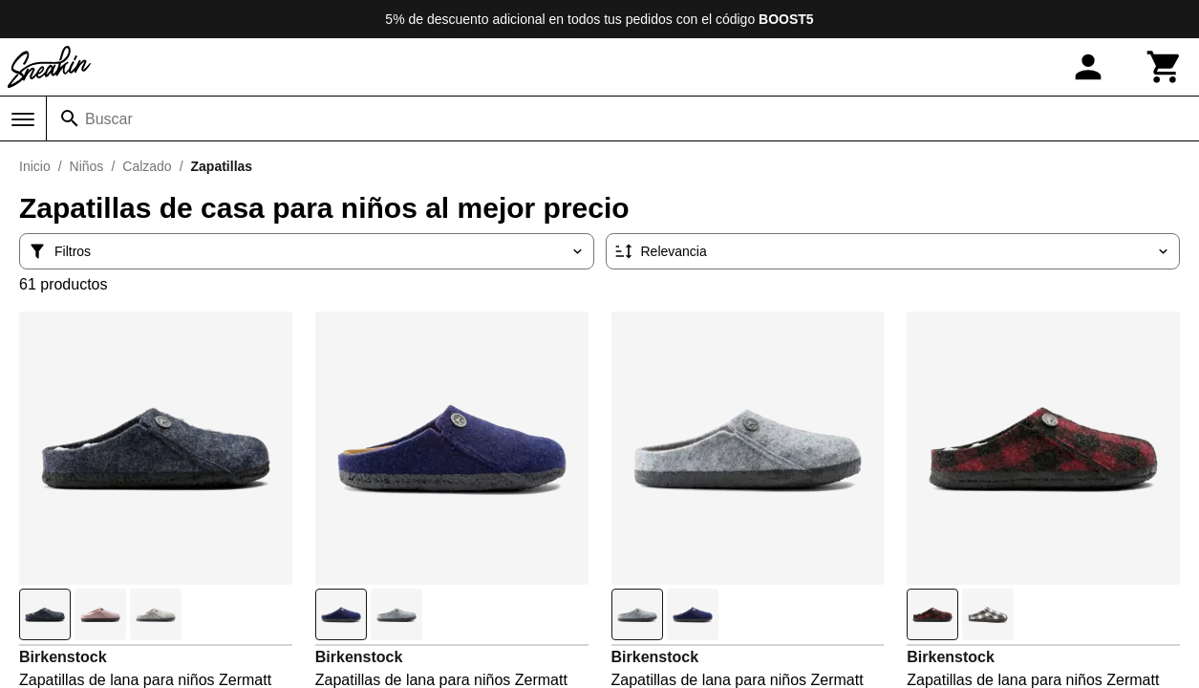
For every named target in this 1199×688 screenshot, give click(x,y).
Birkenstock (63, 657)
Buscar (109, 119)
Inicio (35, 166)
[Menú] (23, 119)
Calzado (146, 166)
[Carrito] (1164, 67)
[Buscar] (69, 118)
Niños (87, 166)
